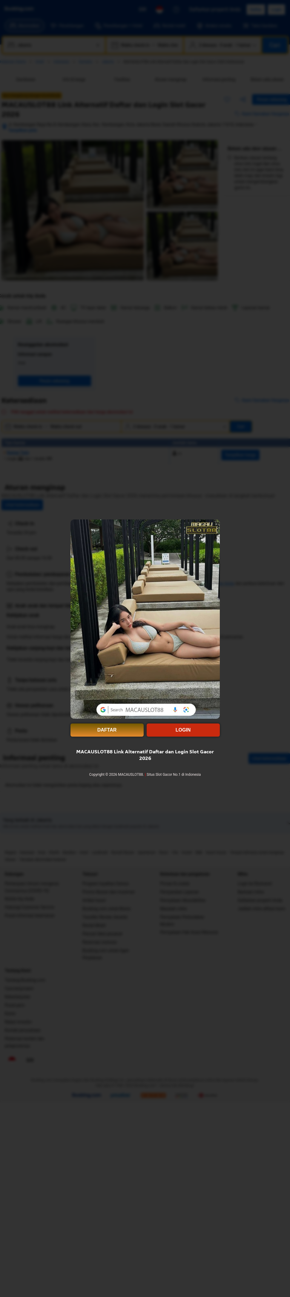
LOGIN (183, 729)
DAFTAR (107, 729)
